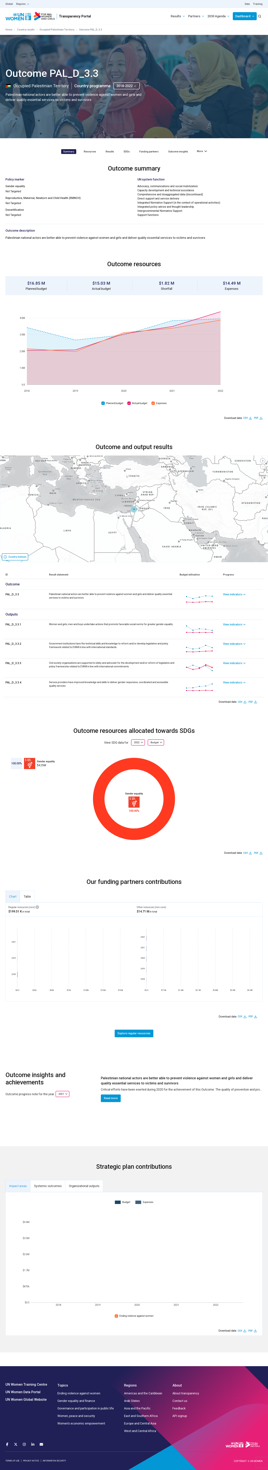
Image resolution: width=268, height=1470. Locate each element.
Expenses (161, 403)
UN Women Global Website (26, 1399)
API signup (179, 1416)
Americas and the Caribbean (143, 1393)
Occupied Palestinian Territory (56, 29)
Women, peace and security (76, 1416)
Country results (26, 29)
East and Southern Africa (141, 1416)
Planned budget (114, 403)
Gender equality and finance (76, 1401)
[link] (243, 599)
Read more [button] (111, 1098)
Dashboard (242, 16)
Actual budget (139, 403)
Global (9, 4)
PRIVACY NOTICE (31, 1461)
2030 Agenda (216, 16)
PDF (256, 418)
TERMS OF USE (12, 1461)
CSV (245, 418)
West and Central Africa (140, 1431)
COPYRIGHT (240, 1461)
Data (247, 4)
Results (176, 16)
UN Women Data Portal (23, 1392)
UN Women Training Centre (26, 1384)
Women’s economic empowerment (81, 1423)
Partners (194, 16)
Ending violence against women (136, 1315)
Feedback (179, 1408)
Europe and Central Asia (140, 1423)
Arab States (132, 1401)
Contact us (179, 1401)
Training (258, 4)
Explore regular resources (134, 1033)
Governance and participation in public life (85, 1408)
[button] (133, 509)
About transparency (185, 1393)
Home (8, 29)
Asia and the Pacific (137, 1408)
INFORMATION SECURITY (54, 1461)
